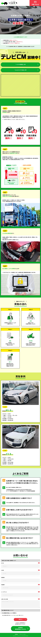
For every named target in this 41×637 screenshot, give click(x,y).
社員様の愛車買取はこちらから (20, 628)
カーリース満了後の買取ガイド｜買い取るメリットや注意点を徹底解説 (20, 491)
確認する (20, 619)
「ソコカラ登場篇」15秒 (20, 64)
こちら (16, 615)
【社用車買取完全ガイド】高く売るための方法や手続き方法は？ (19, 489)
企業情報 (16, 634)
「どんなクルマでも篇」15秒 (20, 70)
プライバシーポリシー (22, 634)
